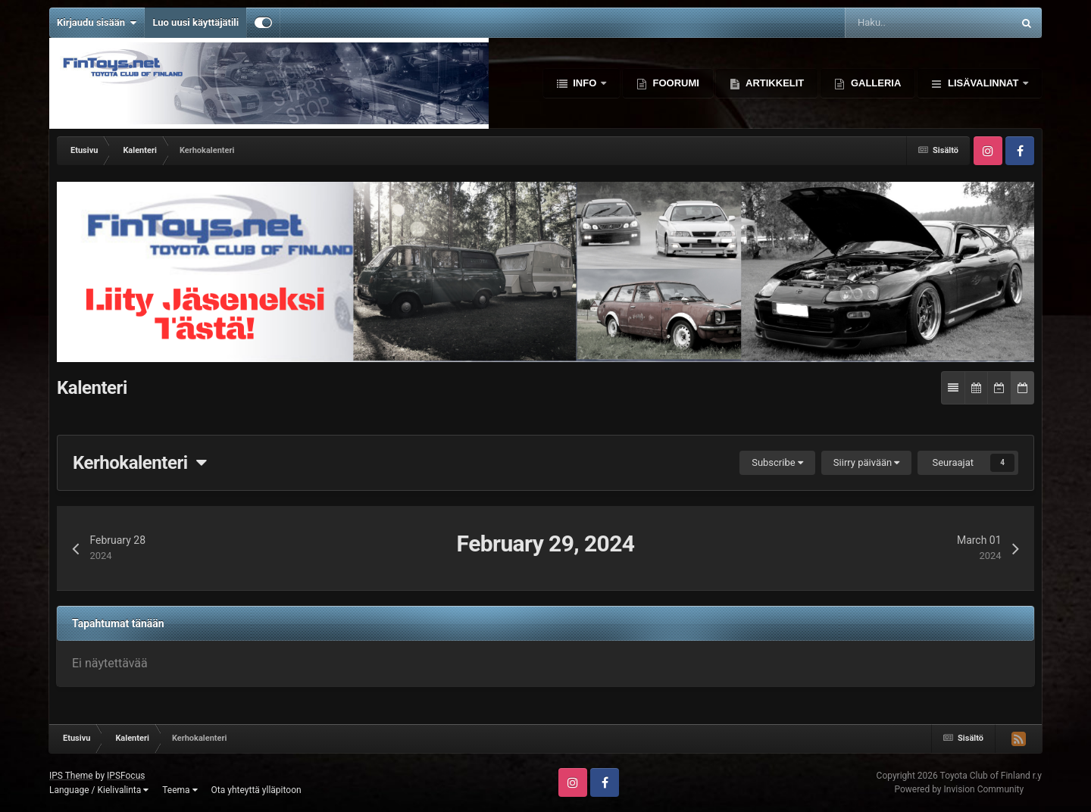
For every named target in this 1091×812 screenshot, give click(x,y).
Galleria (874, 83)
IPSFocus (126, 775)
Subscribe (777, 462)
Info (585, 83)
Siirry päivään (866, 462)
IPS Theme (71, 775)
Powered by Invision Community (959, 789)
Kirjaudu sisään (96, 23)
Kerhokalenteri (139, 462)
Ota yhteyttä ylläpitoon (256, 790)
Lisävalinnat (983, 83)
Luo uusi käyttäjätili (195, 22)
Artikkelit (773, 83)
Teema (179, 790)
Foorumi (674, 83)
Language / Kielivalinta (98, 790)
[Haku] (886, 23)
